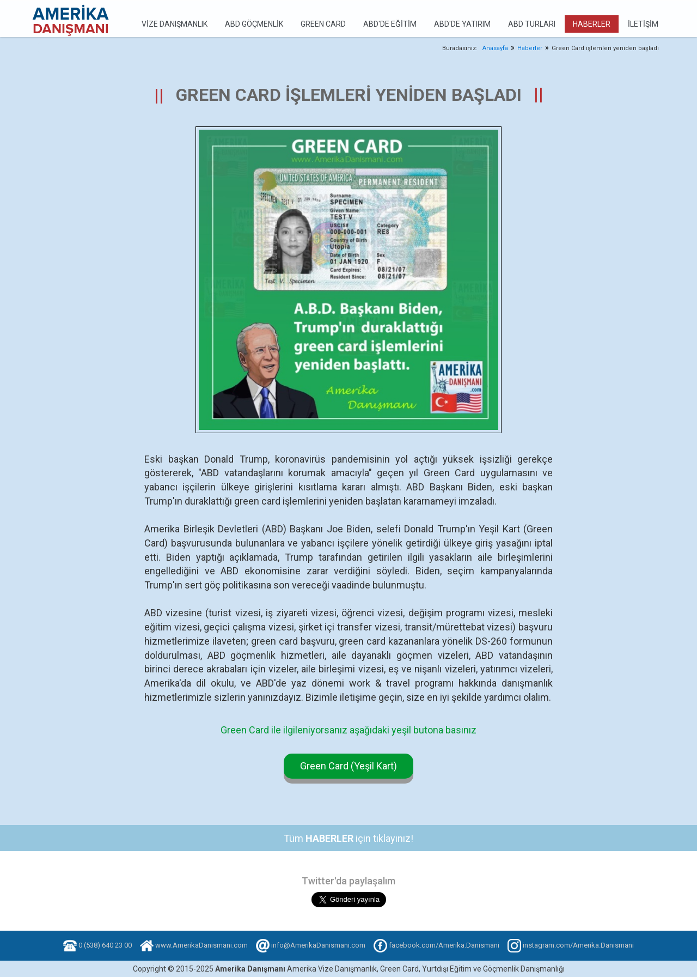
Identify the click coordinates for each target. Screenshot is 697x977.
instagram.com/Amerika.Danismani (578, 945)
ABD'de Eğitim (390, 24)
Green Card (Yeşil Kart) (348, 766)
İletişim (643, 24)
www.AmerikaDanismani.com (201, 945)
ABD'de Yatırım (462, 24)
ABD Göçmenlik (254, 24)
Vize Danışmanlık (174, 24)
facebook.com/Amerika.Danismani (444, 945)
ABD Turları (531, 24)
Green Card (323, 24)
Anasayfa (495, 48)
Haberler (591, 24)
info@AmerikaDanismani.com (318, 945)
